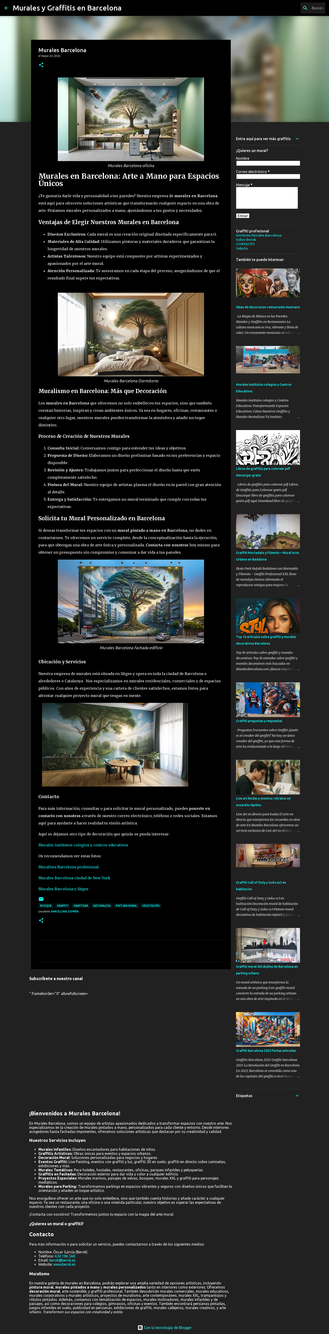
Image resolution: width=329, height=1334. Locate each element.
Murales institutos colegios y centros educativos (83, 845)
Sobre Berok (246, 240)
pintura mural (126, 905)
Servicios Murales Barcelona (258, 235)
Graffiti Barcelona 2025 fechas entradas (266, 1050)
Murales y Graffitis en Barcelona (67, 8)
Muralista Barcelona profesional (68, 867)
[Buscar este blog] (301, 8)
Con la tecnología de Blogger (165, 1328)
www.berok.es (64, 1264)
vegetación (150, 905)
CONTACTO (245, 244)
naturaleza (102, 905)
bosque (46, 905)
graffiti (62, 905)
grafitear (81, 905)
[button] (41, 65)
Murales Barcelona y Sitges (63, 889)
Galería (242, 248)
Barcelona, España (65, 911)
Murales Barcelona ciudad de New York (74, 878)
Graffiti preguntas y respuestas (259, 721)
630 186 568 (65, 1256)
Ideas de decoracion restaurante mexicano (268, 307)
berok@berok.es (62, 1260)
